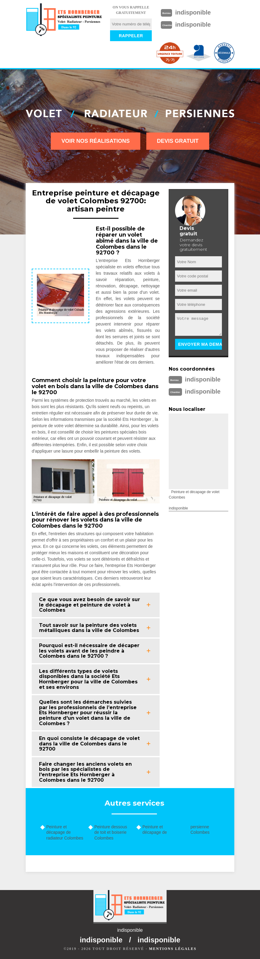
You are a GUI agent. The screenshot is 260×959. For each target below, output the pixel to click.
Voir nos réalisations (95, 141)
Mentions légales (173, 949)
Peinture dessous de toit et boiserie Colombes (110, 832)
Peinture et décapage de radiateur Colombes (64, 832)
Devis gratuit (178, 141)
